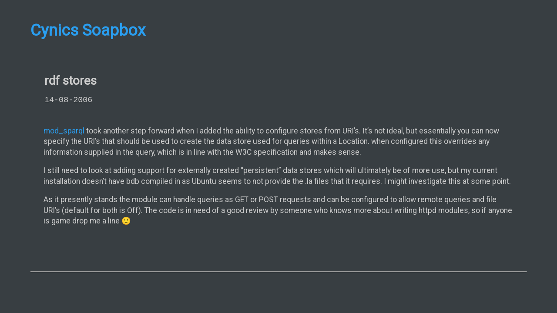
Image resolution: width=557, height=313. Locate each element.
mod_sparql (64, 131)
